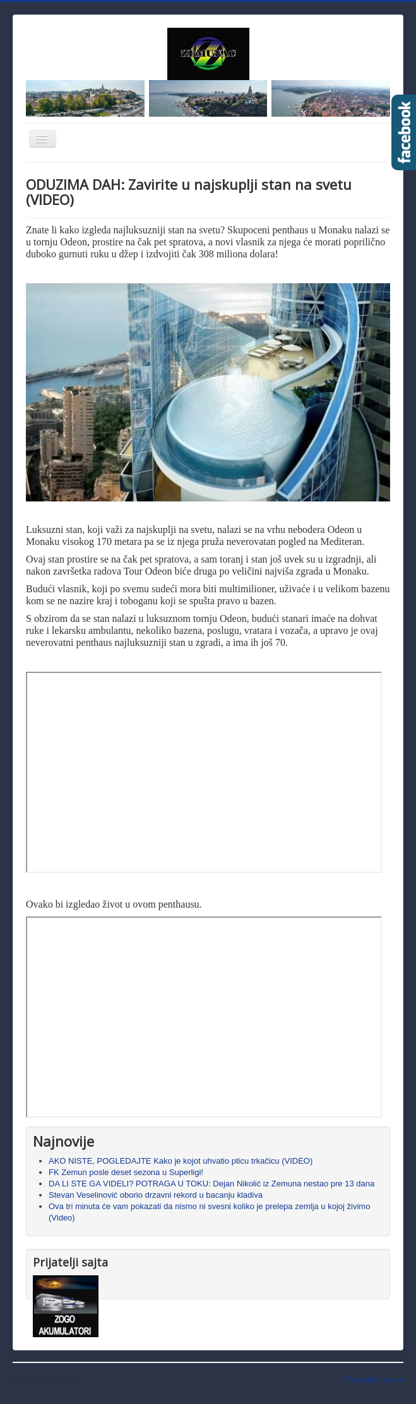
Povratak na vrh (374, 1379)
